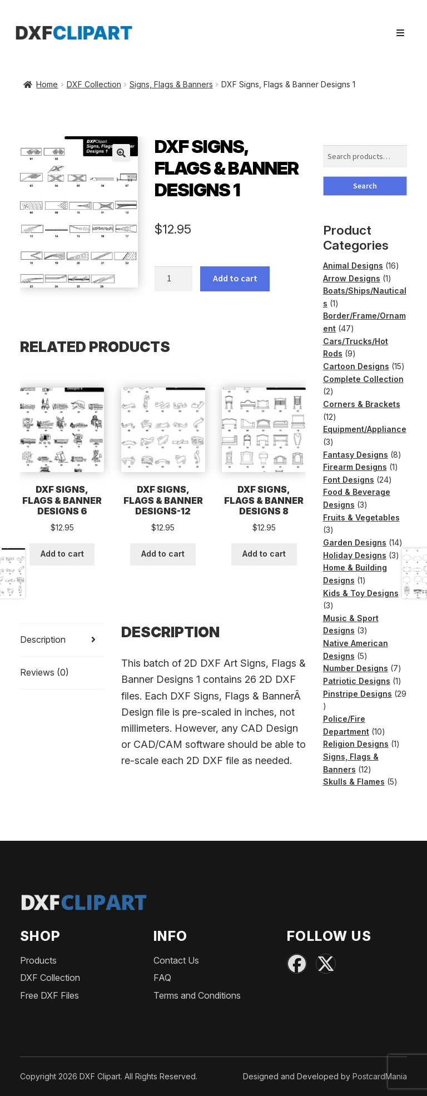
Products (38, 960)
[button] (121, 153)
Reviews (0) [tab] (44, 672)
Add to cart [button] (62, 553)
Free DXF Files (49, 995)
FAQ (162, 977)
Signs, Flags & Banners (171, 84)
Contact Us (176, 960)
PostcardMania (379, 1076)
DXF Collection (94, 84)
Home (47, 84)
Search (365, 186)
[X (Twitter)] (326, 964)
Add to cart (235, 278)
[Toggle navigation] (400, 32)
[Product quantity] (173, 279)
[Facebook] (297, 964)
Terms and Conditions (197, 995)
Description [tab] (43, 639)
